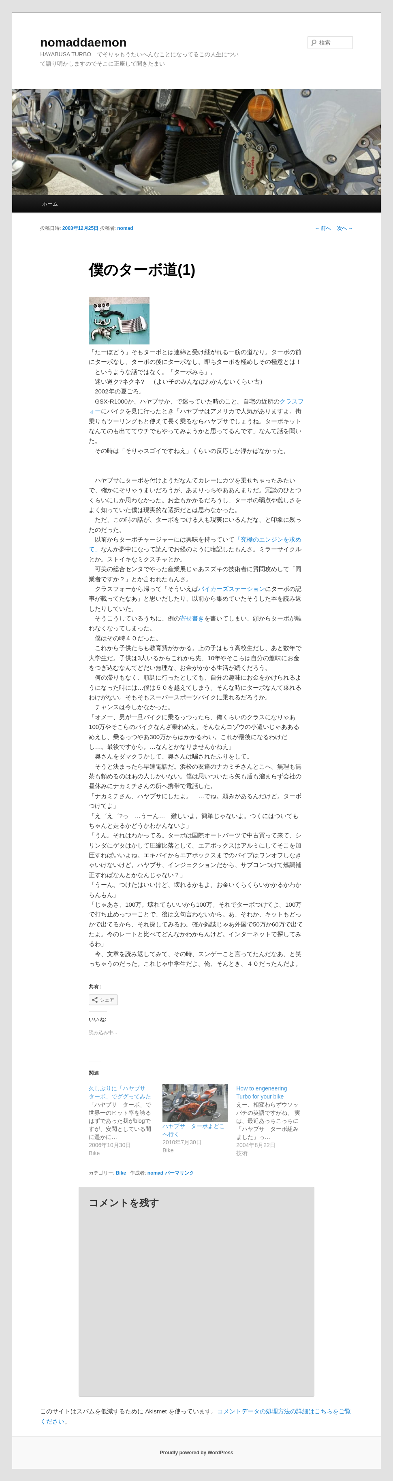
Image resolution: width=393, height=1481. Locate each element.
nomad (125, 228)
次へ (345, 228)
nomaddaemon (83, 42)
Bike (121, 1173)
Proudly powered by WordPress (196, 1453)
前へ (323, 228)
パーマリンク (179, 1173)
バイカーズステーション (231, 588)
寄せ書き (192, 618)
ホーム (50, 204)
